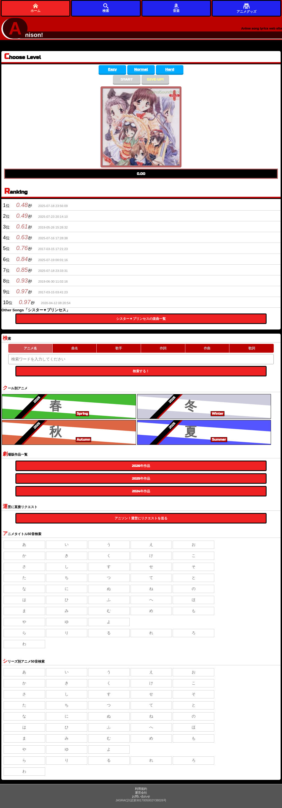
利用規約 (141, 788)
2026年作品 (141, 466)
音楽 (176, 7)
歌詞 (251, 348)
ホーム (35, 7)
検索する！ (141, 371)
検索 (105, 7)
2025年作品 (141, 478)
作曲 (207, 348)
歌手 (118, 348)
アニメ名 (30, 348)
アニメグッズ (246, 7)
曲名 (74, 348)
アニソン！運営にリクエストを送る (141, 518)
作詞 (163, 348)
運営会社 (141, 792)
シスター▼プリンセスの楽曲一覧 (141, 319)
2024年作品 (141, 491)
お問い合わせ (141, 796)
